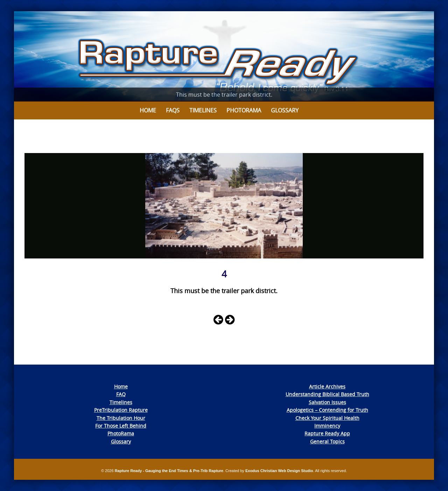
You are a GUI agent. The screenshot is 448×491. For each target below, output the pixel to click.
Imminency (327, 425)
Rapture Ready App (327, 433)
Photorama (243, 110)
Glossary (285, 110)
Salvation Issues (327, 402)
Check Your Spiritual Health (327, 418)
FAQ (121, 394)
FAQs (173, 110)
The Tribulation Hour (121, 418)
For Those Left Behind (120, 425)
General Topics (327, 441)
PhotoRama (120, 433)
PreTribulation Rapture (121, 410)
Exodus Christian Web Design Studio (279, 471)
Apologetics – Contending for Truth (327, 410)
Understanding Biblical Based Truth (327, 394)
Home (148, 110)
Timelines (203, 110)
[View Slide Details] (224, 56)
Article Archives (327, 386)
